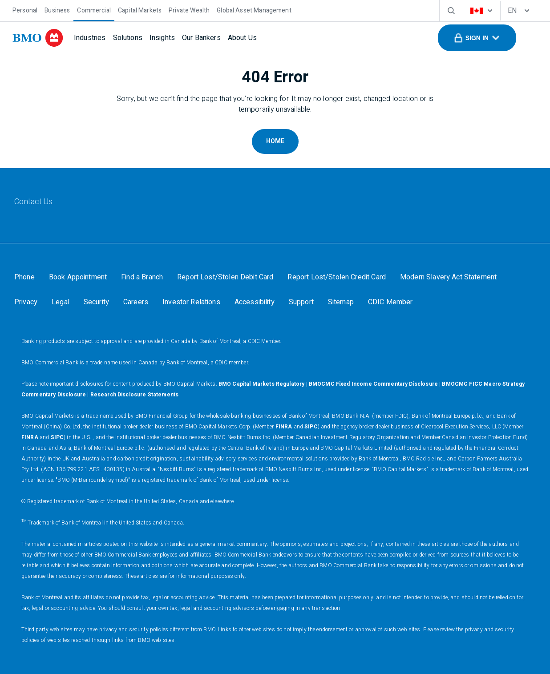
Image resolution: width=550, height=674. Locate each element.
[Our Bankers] (201, 37)
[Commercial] (94, 9)
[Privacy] (25, 302)
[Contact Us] (33, 202)
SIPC (311, 427)
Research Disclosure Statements (134, 395)
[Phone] (24, 277)
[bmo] (37, 38)
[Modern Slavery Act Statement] (448, 277)
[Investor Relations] (191, 302)
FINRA (283, 427)
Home (275, 141)
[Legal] (60, 302)
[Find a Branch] (142, 277)
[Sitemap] (341, 302)
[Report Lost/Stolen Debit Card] (225, 277)
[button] (477, 37)
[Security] (96, 302)
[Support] (301, 302)
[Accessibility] (255, 302)
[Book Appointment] (78, 277)
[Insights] (162, 37)
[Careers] (135, 302)
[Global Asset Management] (254, 9)
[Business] (57, 9)
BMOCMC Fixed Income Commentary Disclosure (373, 384)
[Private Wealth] (189, 9)
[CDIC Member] (390, 302)
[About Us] (242, 37)
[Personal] (24, 9)
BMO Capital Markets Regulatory (261, 384)
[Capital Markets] (140, 9)
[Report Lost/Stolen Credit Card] (336, 277)
